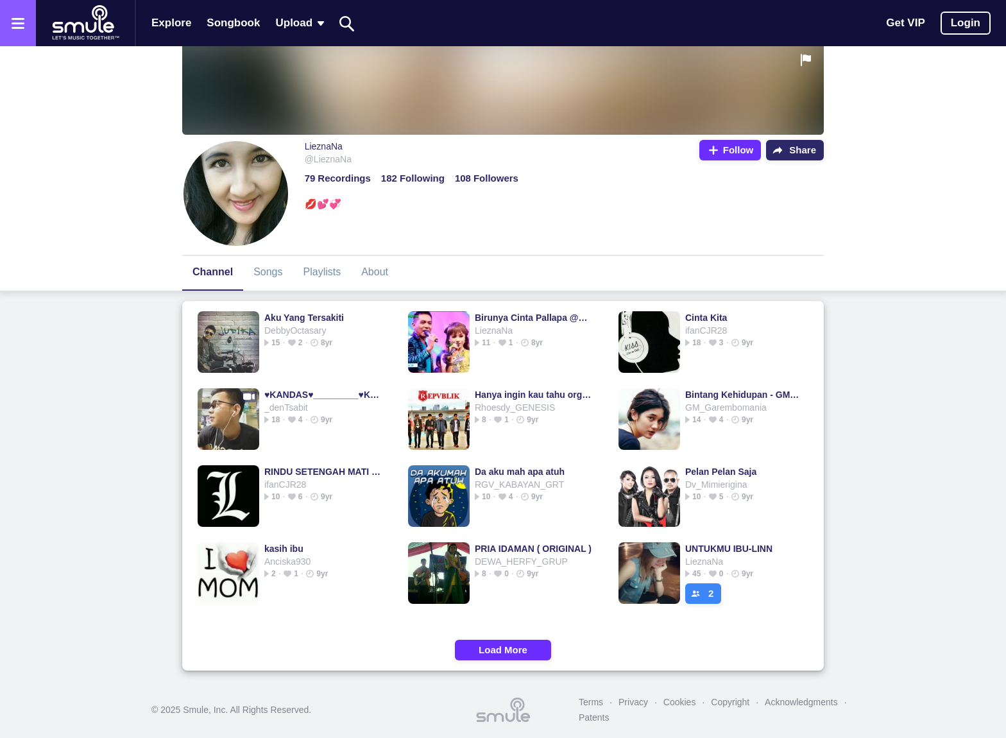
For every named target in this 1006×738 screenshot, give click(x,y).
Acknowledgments (801, 702)
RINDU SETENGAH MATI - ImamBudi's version (323, 472)
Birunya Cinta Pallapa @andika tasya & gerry (533, 318)
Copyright (730, 702)
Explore (171, 23)
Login (965, 23)
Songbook (233, 23)
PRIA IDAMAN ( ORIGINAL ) (533, 549)
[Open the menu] (18, 23)
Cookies (679, 702)
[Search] (347, 23)
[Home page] (85, 23)
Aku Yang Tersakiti (304, 318)
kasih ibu (283, 549)
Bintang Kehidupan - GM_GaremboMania (744, 395)
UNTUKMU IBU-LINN (728, 549)
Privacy (633, 702)
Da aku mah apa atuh (520, 472)
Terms (591, 702)
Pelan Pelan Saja (720, 472)
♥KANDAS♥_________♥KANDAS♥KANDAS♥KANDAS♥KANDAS (323, 395)
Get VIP (905, 23)
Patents (594, 717)
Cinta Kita (706, 318)
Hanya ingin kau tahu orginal (533, 395)
